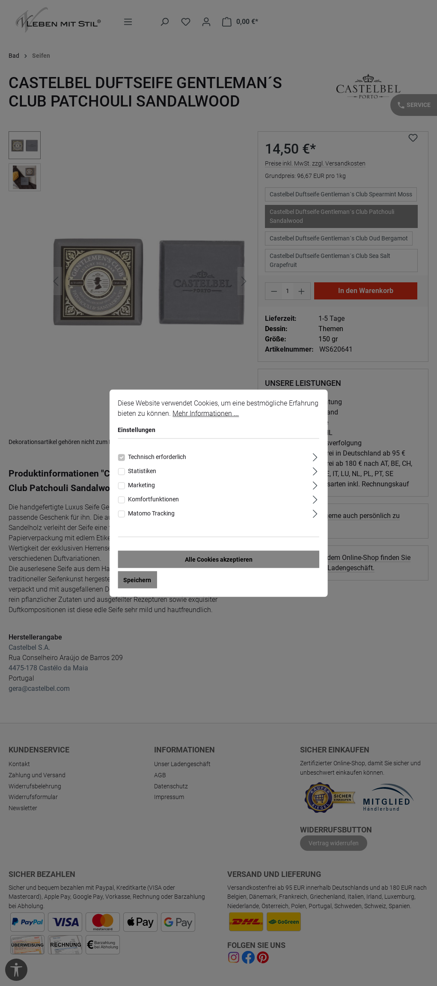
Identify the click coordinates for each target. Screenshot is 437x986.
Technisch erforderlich (157, 456)
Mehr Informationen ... (205, 413)
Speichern (137, 579)
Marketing (141, 484)
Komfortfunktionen (153, 498)
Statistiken (142, 470)
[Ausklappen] (315, 455)
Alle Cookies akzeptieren (219, 559)
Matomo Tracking (151, 512)
